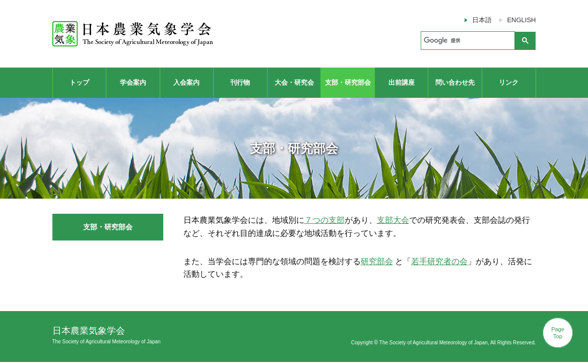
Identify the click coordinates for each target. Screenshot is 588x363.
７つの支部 (324, 220)
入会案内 (186, 82)
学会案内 (133, 82)
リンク (508, 82)
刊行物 (240, 82)
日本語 (482, 20)
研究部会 (377, 261)
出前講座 (401, 82)
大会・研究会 (294, 82)
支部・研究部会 (348, 82)
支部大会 (393, 220)
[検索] (467, 40)
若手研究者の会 (439, 261)
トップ (79, 82)
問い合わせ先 (455, 82)
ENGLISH (521, 20)
